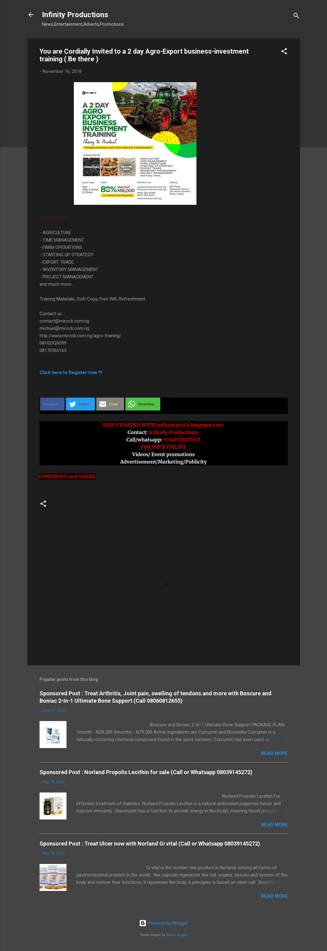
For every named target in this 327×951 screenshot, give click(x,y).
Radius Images (177, 935)
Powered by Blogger (163, 923)
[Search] (296, 16)
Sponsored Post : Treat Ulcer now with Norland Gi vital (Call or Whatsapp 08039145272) (150, 843)
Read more (274, 753)
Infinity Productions (75, 14)
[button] (284, 52)
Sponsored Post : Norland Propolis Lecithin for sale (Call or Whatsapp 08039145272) (146, 772)
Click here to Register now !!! (71, 372)
